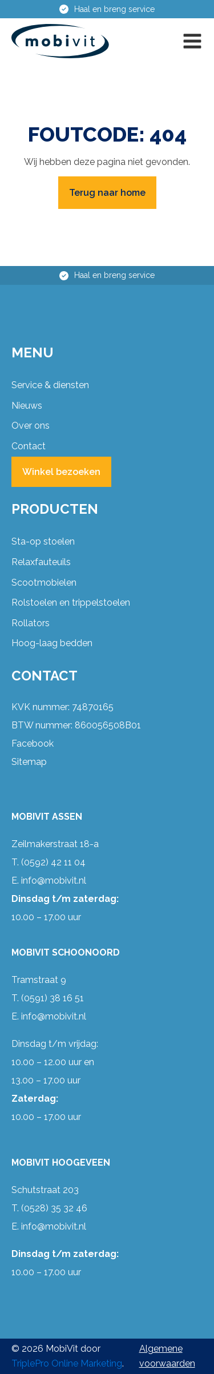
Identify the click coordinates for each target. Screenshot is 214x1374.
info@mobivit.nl (53, 880)
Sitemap (29, 761)
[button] (192, 41)
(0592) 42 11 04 (53, 862)
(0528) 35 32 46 (54, 1208)
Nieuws (26, 405)
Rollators (30, 623)
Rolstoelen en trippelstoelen (70, 602)
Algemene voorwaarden (167, 1356)
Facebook (32, 743)
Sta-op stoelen (43, 541)
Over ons (30, 425)
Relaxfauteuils (41, 562)
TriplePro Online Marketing (66, 1363)
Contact (28, 446)
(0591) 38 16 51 (52, 998)
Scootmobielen (43, 582)
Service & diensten (50, 385)
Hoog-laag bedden (51, 643)
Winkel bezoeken (61, 471)
